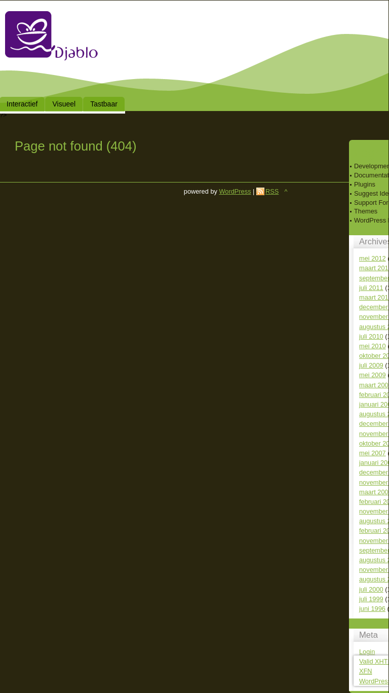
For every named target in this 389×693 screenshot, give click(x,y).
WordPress (235, 191)
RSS (272, 191)
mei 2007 (372, 453)
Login (367, 651)
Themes (365, 211)
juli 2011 (371, 287)
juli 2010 (371, 336)
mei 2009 (372, 375)
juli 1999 (371, 599)
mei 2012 (372, 258)
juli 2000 (371, 589)
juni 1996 (372, 608)
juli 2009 (371, 365)
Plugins (364, 184)
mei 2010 (372, 346)
